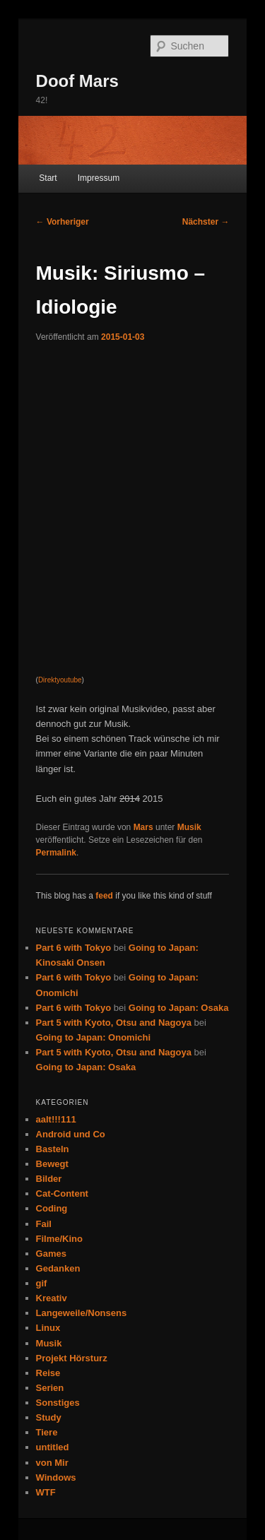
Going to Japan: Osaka (179, 1007)
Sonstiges (58, 1402)
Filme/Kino (59, 1238)
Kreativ (51, 1298)
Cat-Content (62, 1193)
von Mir (52, 1462)
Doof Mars (77, 80)
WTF (46, 1492)
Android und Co (70, 1134)
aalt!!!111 (56, 1119)
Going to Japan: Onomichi (93, 1037)
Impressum (98, 178)
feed (104, 896)
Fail (44, 1224)
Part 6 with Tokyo (74, 947)
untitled (52, 1447)
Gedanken (58, 1268)
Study (48, 1417)
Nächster (206, 222)
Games (51, 1253)
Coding (52, 1208)
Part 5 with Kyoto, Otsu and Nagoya (114, 1022)
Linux (48, 1327)
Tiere (47, 1432)
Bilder (49, 1178)
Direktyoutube (60, 680)
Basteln (52, 1149)
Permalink (56, 853)
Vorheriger (62, 222)
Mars (143, 827)
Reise (48, 1373)
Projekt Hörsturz (71, 1358)
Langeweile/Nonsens (81, 1313)
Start (48, 178)
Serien (50, 1387)
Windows (56, 1477)
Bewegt (52, 1164)
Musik (189, 827)
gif (41, 1283)
